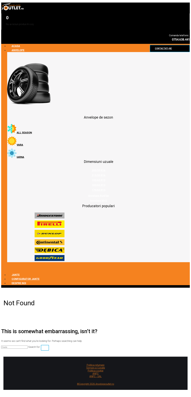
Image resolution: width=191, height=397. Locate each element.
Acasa (16, 45)
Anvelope (18, 50)
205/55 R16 (98, 170)
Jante (16, 274)
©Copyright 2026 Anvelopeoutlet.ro (95, 384)
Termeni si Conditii (95, 367)
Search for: (34, 346)
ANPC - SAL (95, 376)
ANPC (96, 373)
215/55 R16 (98, 175)
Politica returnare (95, 365)
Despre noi (19, 283)
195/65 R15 (98, 180)
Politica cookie (95, 370)
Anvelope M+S (98, 200)
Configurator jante (26, 278)
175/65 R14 (98, 190)
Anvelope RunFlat (98, 195)
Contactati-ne (163, 48)
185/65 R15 (98, 185)
